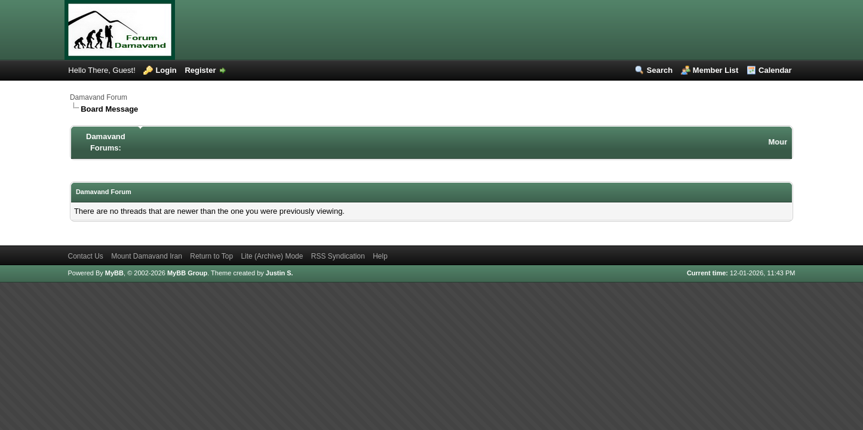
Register (200, 70)
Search (659, 70)
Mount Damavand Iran (146, 256)
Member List (716, 70)
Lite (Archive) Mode (272, 256)
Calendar (775, 70)
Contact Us (85, 256)
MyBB (114, 273)
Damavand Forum (98, 97)
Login (165, 70)
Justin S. (279, 273)
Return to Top (211, 256)
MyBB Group (187, 273)
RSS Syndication (338, 256)
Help (380, 256)
